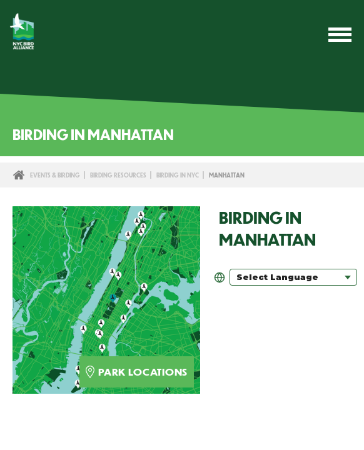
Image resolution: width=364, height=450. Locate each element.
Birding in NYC (177, 175)
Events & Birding (55, 175)
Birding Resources (118, 175)
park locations (137, 371)
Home (19, 175)
